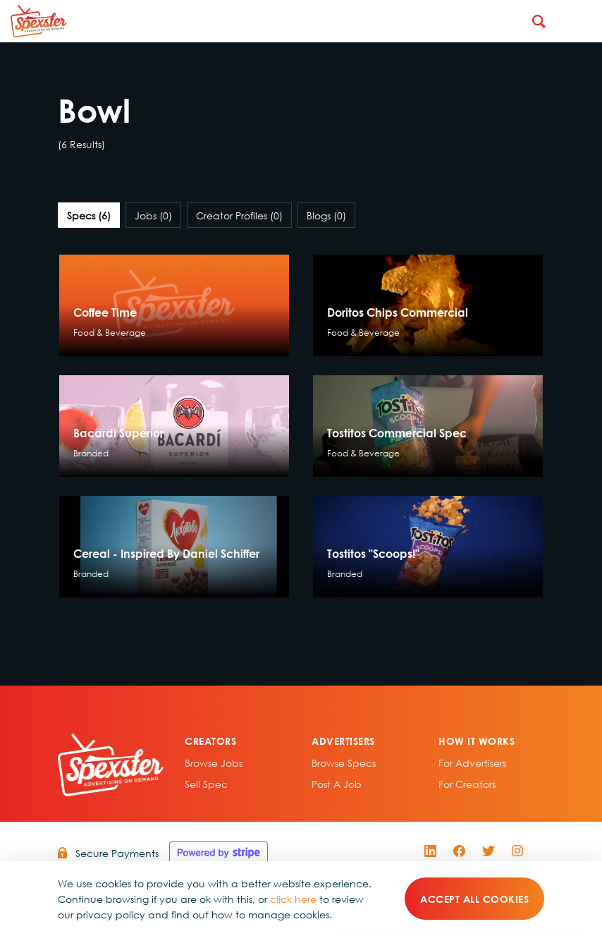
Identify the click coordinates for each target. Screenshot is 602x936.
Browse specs (344, 762)
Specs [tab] (89, 215)
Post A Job (337, 784)
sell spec (206, 784)
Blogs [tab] (326, 215)
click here (293, 899)
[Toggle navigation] (581, 21)
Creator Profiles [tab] (239, 215)
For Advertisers (472, 762)
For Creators (467, 784)
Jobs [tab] (153, 215)
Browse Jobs (213, 762)
